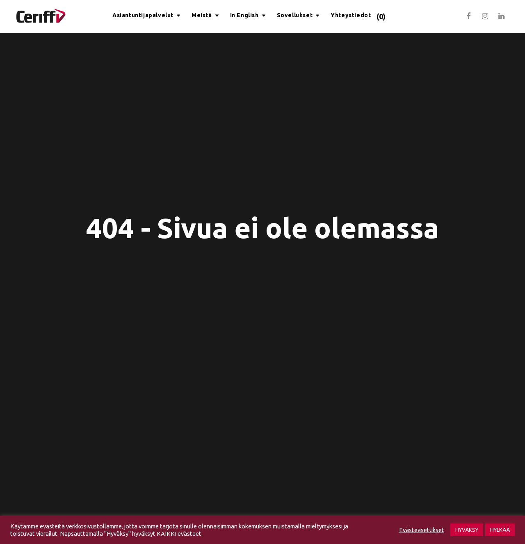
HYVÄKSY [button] (466, 530)
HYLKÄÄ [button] (500, 530)
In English (244, 15)
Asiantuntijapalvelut (142, 15)
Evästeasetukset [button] (421, 529)
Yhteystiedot (351, 15)
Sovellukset (295, 15)
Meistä (202, 15)
